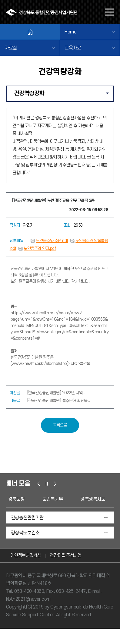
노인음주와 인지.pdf (40, 248)
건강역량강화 (63, 95)
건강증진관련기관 (27, 517)
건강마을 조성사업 (66, 555)
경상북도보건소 (25, 533)
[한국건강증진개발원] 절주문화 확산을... (58, 400)
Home (70, 32)
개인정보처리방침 (26, 555)
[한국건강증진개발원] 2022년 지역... (56, 393)
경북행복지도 (93, 499)
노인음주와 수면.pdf (52, 240)
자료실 (11, 48)
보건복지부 (52, 499)
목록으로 (60, 425)
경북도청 (16, 499)
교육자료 (73, 48)
